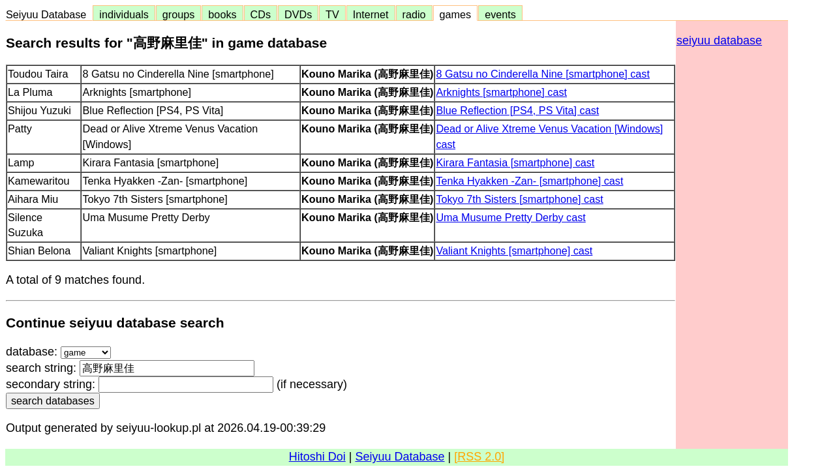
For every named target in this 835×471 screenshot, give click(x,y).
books (222, 14)
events (500, 14)
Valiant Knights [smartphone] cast (514, 250)
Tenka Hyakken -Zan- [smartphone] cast (529, 181)
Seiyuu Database (49, 14)
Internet (371, 14)
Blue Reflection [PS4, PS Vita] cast (517, 110)
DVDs (298, 14)
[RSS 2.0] (479, 456)
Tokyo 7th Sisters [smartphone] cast (519, 199)
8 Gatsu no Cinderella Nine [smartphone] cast (543, 74)
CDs (261, 14)
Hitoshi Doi (317, 456)
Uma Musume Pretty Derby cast (510, 217)
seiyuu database (719, 40)
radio (414, 14)
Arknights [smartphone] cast (501, 92)
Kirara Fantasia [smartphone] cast (515, 162)
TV (332, 14)
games (456, 14)
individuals (124, 14)
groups (179, 14)
